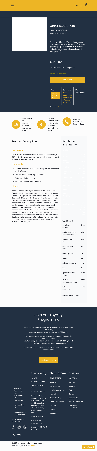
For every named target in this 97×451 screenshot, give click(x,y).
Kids (83, 156)
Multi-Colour (82, 208)
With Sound (83, 204)
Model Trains (67, 102)
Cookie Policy (74, 398)
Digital (83, 177)
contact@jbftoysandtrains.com (20, 413)
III (84, 200)
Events (52, 409)
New (83, 166)
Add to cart (67, 80)
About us (53, 382)
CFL (84, 195)
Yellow (83, 214)
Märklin (57, 106)
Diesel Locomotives (83, 172)
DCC (80, 181)
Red (83, 212)
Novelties (82, 168)
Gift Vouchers (55, 386)
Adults (83, 154)
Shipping (72, 382)
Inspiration (54, 394)
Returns (72, 386)
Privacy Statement (76, 402)
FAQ (70, 390)
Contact (72, 394)
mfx (84, 181)
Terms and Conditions (73, 406)
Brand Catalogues (56, 398)
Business (53, 413)
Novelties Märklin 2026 (55, 95)
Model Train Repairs (57, 402)
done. (33, 445)
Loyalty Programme (57, 390)
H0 (84, 189)
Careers (53, 406)
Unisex (83, 162)
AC (84, 185)
